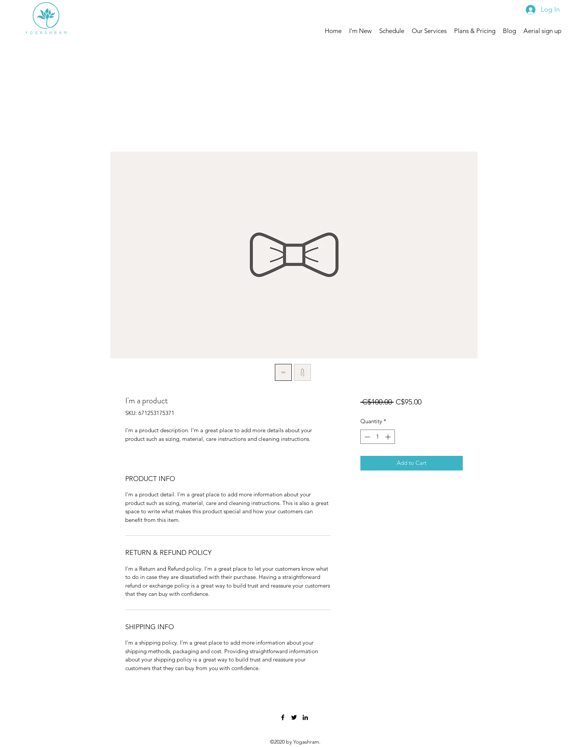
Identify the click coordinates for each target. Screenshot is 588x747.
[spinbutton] (377, 437)
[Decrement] (367, 437)
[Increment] (389, 437)
